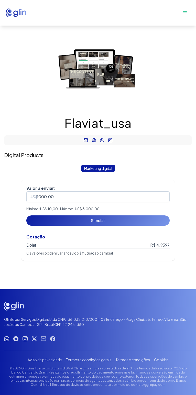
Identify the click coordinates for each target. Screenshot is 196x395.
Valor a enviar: (41, 188)
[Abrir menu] (185, 13)
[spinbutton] (98, 196)
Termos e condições (132, 359)
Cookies (161, 359)
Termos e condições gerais (88, 359)
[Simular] (98, 220)
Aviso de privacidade (45, 359)
